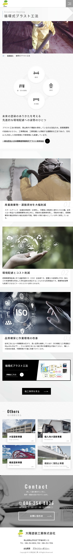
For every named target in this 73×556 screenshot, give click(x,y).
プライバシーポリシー (41, 548)
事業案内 (10, 56)
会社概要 (27, 548)
